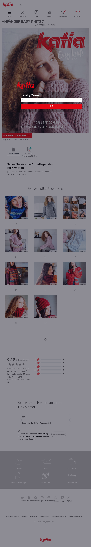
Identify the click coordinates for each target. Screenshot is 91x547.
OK (51, 106)
